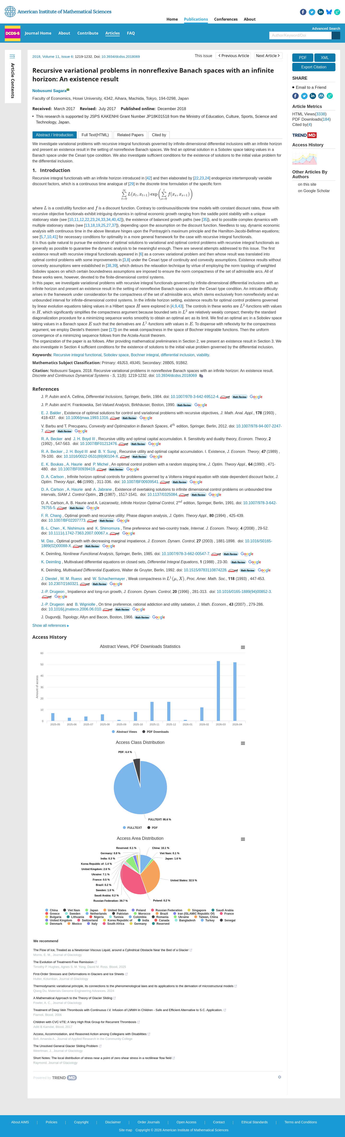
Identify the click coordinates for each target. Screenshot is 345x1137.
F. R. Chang (51, 516)
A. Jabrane (102, 489)
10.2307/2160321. (69, 584)
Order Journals (149, 1122)
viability (203, 355)
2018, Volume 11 (45, 56)
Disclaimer (113, 1122)
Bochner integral (145, 355)
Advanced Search (326, 28)
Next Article (268, 55)
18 (93, 225)
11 (76, 220)
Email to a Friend (311, 87)
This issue (203, 55)
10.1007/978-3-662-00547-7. (192, 554)
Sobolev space (116, 355)
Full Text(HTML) (95, 135)
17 (112, 330)
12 (82, 220)
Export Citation (314, 67)
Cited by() (302, 124)
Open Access (186, 1122)
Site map (125, 1130)
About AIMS (20, 1122)
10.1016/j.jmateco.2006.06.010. (80, 609)
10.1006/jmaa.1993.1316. (93, 418)
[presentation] (157, 194)
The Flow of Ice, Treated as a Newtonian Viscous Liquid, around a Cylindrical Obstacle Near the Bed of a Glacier (112, 950)
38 (109, 266)
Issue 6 (67, 56)
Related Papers (130, 135)
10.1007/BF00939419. (82, 469)
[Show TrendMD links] (280, 1077)
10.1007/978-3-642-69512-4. (201, 397)
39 (114, 266)
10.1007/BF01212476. (104, 444)
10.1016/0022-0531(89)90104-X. (96, 456)
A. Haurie (74, 464)
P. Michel (100, 464)
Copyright (81, 1122)
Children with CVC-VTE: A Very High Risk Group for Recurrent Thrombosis (86, 1022)
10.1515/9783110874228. (211, 570)
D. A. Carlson (52, 477)
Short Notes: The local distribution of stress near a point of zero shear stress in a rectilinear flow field (104, 1058)
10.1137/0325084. (168, 494)
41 (54, 237)
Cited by (159, 135)
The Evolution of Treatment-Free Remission (65, 962)
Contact (219, 1122)
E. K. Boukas (52, 464)
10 (71, 220)
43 (180, 306)
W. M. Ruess (71, 579)
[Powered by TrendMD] (55, 1077)
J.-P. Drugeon (52, 592)
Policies (51, 1122)
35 (205, 220)
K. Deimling (51, 562)
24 (207, 178)
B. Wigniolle (85, 604)
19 (98, 225)
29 (131, 184)
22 (196, 178)
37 (114, 225)
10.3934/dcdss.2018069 (121, 56)
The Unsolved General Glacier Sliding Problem (67, 1046)
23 (202, 178)
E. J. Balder (51, 413)
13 (87, 225)
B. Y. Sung (107, 452)
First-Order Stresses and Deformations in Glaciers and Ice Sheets (80, 974)
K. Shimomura (107, 528)
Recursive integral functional (77, 355)
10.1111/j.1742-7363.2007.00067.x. (84, 533)
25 (103, 225)
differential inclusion (178, 355)
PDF (303, 58)
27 (109, 225)
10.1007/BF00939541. (146, 482)
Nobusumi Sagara (49, 91)
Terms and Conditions (301, 1122)
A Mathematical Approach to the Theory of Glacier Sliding (74, 998)
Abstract (54, 135)
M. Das (47, 541)
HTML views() (309, 114)
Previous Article (233, 55)
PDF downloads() (311, 119)
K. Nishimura (74, 528)
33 (103, 220)
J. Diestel (49, 579)
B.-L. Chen (50, 528)
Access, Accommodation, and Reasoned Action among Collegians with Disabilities (91, 1034)
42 (149, 178)
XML (325, 58)
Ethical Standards (255, 1122)
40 (114, 220)
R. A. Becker (52, 439)
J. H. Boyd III (84, 439)
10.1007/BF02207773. (73, 520)
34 (108, 220)
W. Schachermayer (108, 579)
